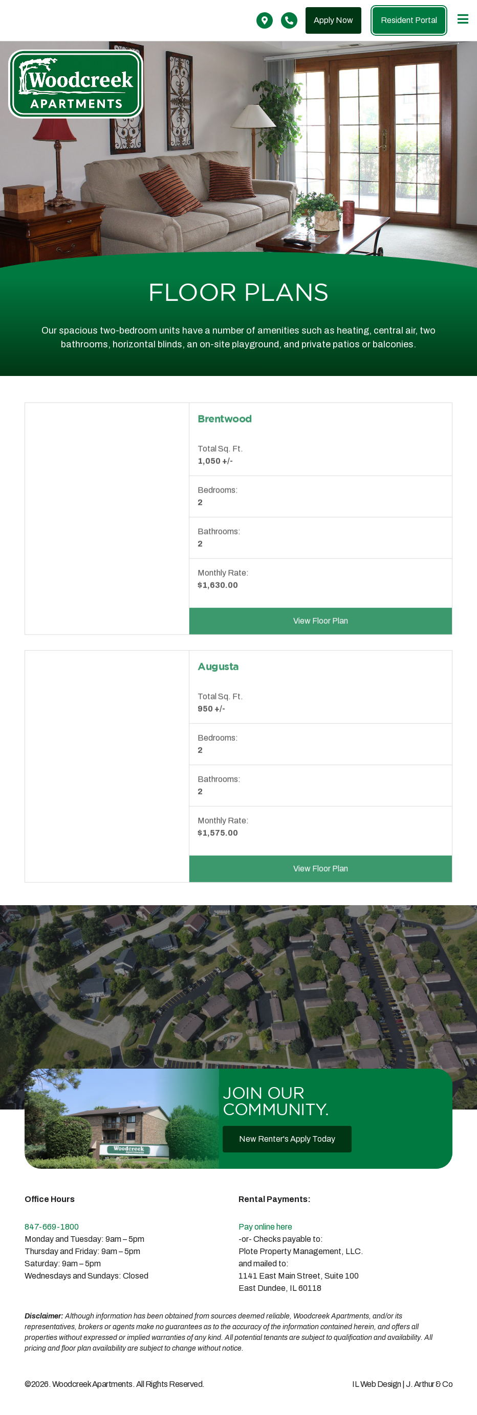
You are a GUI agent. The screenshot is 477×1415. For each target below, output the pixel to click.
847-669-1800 (52, 1226)
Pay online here (265, 1226)
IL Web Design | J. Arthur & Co (402, 1384)
